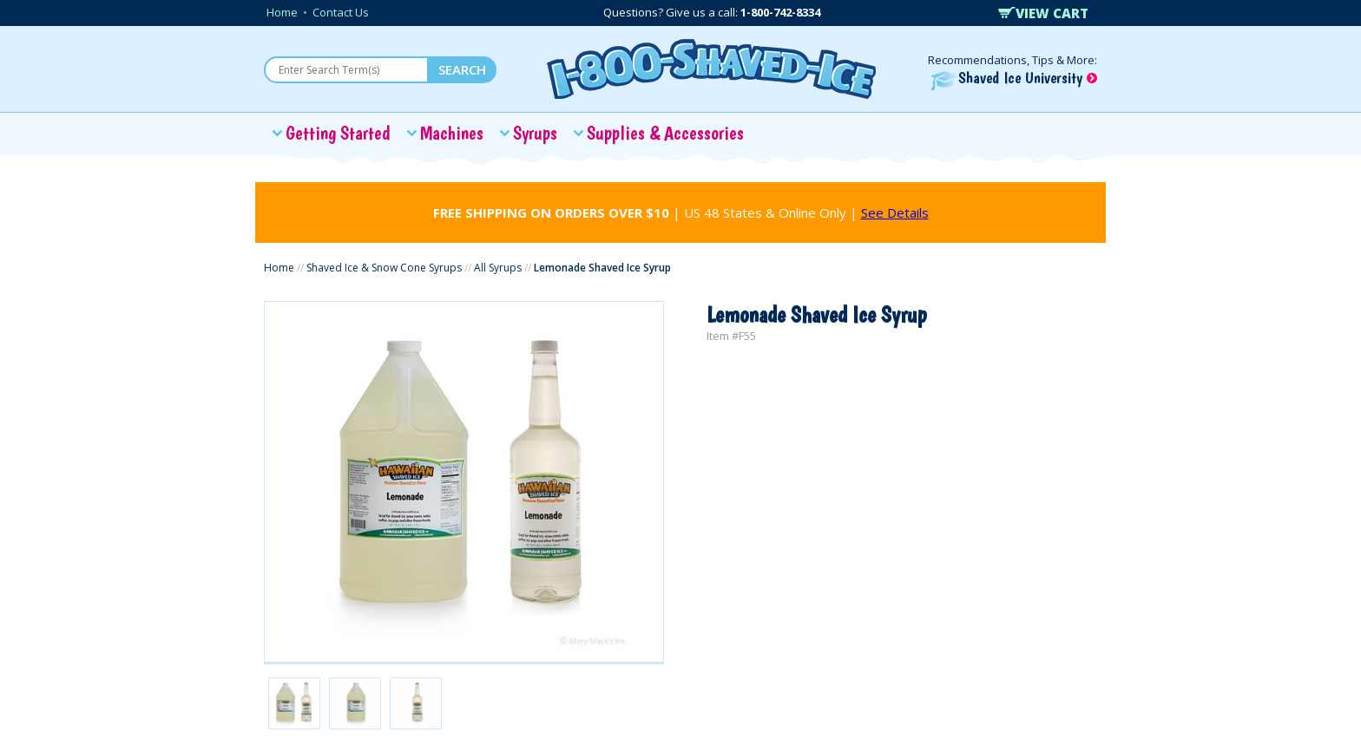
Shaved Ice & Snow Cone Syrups (384, 267)
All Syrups (498, 267)
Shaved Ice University (1013, 78)
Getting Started (338, 132)
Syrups (535, 132)
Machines (451, 132)
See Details (895, 212)
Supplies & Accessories (665, 132)
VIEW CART (1043, 13)
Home (282, 12)
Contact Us (340, 12)
